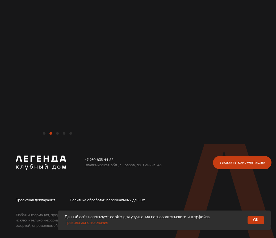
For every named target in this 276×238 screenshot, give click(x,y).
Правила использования (86, 223)
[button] (242, 162)
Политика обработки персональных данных (107, 200)
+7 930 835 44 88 (99, 160)
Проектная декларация (35, 200)
